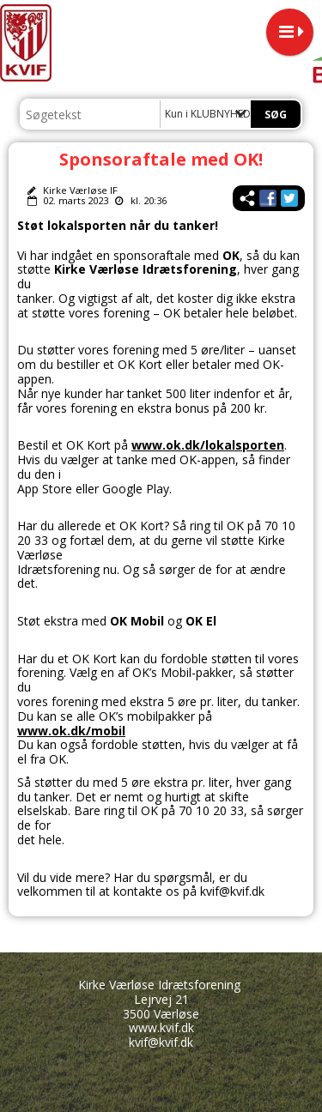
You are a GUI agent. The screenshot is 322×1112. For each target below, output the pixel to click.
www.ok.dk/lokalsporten (207, 445)
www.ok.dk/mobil (71, 730)
